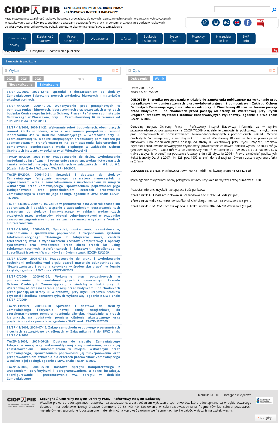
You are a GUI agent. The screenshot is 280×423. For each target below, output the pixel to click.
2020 (38, 78)
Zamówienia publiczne (64, 51)
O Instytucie (37, 51)
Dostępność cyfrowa (237, 395)
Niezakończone (21, 84)
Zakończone (49, 84)
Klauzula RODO (209, 395)
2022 (10, 78)
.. (24, 51)
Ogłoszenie (139, 78)
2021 (24, 78)
